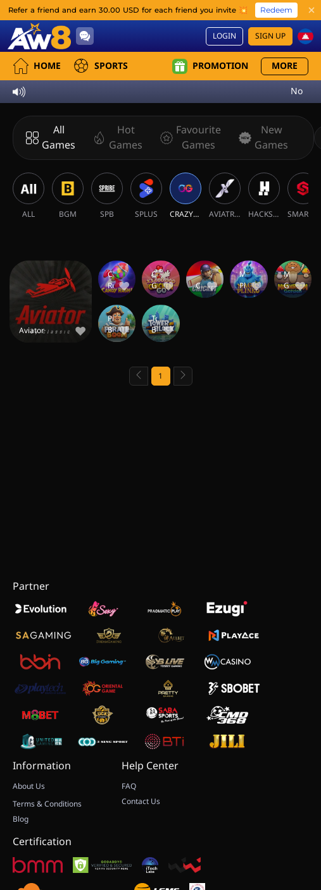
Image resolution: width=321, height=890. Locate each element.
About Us (29, 786)
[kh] (305, 36)
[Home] (39, 36)
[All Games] (50, 138)
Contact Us (141, 801)
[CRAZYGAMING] (185, 196)
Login (224, 36)
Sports (100, 66)
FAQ (129, 786)
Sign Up (270, 36)
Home (37, 66)
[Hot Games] (115, 138)
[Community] (85, 36)
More (285, 66)
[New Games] (261, 138)
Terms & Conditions (47, 804)
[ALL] (28, 196)
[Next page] (182, 376)
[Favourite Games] (188, 138)
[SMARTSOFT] (303, 196)
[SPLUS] (146, 196)
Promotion (210, 66)
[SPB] (107, 196)
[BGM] (68, 196)
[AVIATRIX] (225, 196)
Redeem (276, 10)
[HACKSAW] (264, 196)
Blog (20, 819)
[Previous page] (138, 376)
